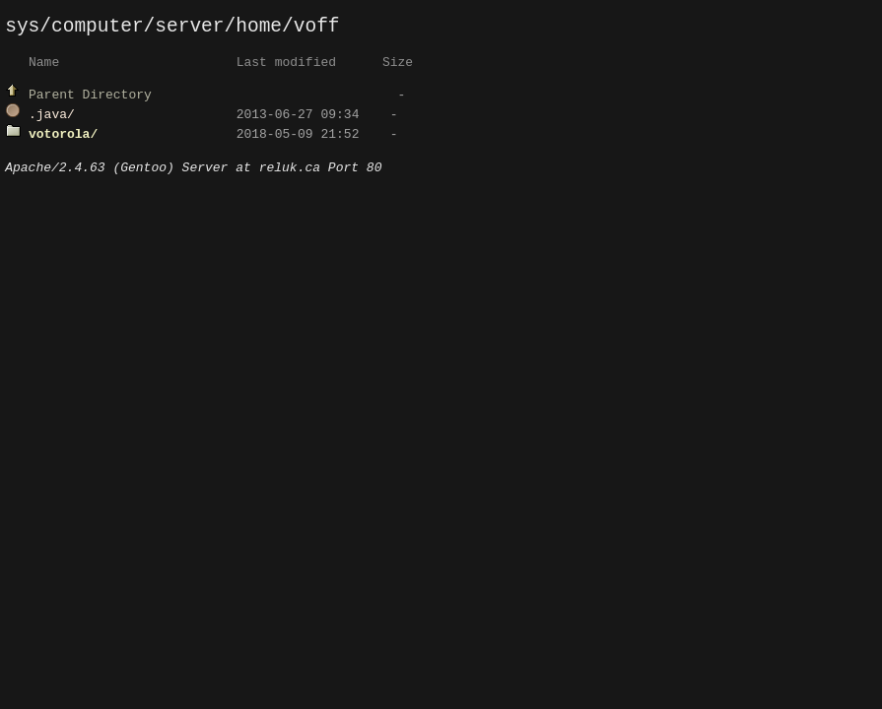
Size (397, 66)
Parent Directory (90, 98)
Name (44, 66)
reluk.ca (289, 174)
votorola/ (63, 138)
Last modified (286, 66)
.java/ (52, 118)
